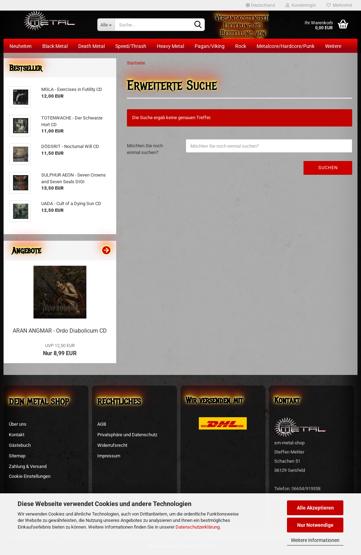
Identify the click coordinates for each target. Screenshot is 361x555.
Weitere (333, 46)
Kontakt (16, 434)
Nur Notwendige (315, 525)
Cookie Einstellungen (29, 476)
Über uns (17, 424)
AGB (101, 424)
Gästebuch (20, 445)
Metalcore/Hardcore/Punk (285, 46)
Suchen (328, 167)
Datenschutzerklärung (198, 527)
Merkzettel (339, 5)
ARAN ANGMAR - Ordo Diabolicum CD (60, 330)
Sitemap (17, 455)
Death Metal (91, 46)
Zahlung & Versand (28, 466)
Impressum (108, 455)
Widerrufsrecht (112, 445)
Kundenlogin (301, 5)
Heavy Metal (170, 46)
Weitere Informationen (315, 540)
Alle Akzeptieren (315, 508)
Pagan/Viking (210, 46)
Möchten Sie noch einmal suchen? (145, 149)
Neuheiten (21, 46)
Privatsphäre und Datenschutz (127, 434)
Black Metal (55, 46)
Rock (240, 46)
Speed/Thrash (130, 46)
